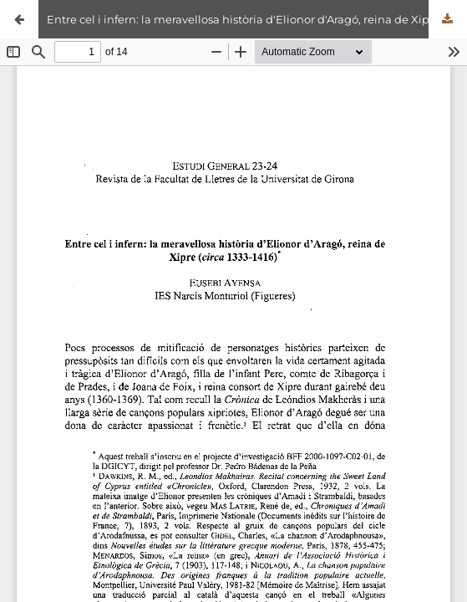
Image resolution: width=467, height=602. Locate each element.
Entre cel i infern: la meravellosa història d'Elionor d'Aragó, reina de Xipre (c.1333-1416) (257, 19)
